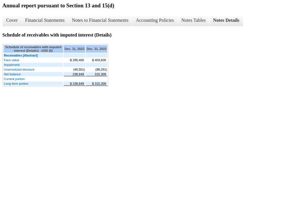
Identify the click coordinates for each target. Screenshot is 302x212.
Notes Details (226, 20)
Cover (12, 20)
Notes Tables (193, 20)
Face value (11, 60)
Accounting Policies (155, 20)
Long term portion (16, 83)
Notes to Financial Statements (100, 20)
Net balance (12, 74)
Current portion (14, 79)
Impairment (11, 65)
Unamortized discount (19, 69)
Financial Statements (45, 20)
